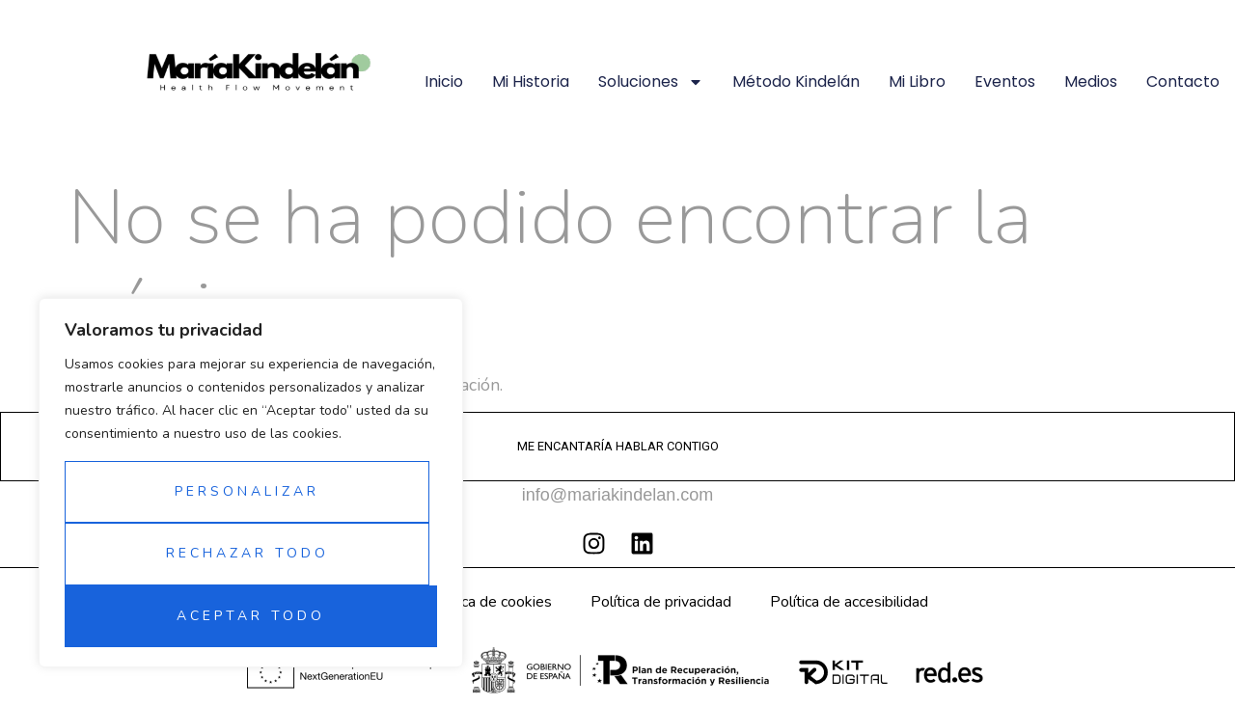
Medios (1090, 81)
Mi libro (917, 81)
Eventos (1004, 81)
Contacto (1183, 81)
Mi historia (530, 81)
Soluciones (650, 82)
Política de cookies (489, 601)
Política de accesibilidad (849, 601)
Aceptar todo (251, 616)
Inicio (444, 81)
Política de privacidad (660, 601)
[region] (251, 482)
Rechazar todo (247, 553)
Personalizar (247, 491)
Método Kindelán (796, 81)
